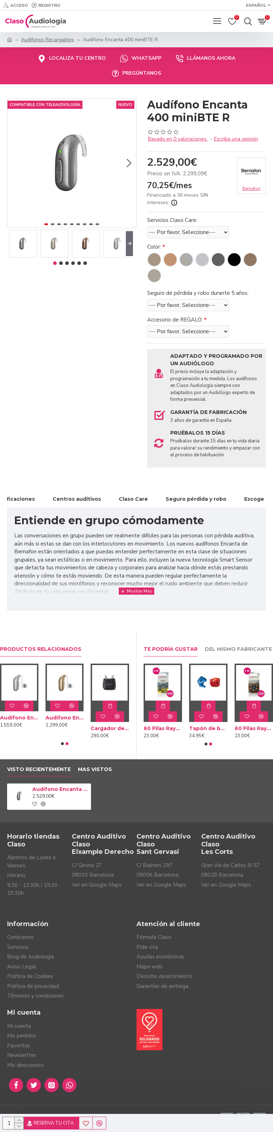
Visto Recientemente (39, 769)
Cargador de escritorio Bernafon (110, 728)
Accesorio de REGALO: (175, 319)
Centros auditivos (77, 499)
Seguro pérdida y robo (196, 499)
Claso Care (133, 499)
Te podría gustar (171, 649)
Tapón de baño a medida (208, 728)
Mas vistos (95, 769)
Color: (154, 246)
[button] (129, 163)
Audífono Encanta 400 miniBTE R (60, 789)
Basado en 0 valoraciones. (178, 138)
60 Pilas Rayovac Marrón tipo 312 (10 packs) (254, 728)
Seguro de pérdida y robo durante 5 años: (197, 293)
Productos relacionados (40, 649)
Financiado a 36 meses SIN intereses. (177, 199)
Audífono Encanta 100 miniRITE (65, 717)
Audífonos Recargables (47, 39)
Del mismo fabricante (238, 649)
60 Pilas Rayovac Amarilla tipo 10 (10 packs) (163, 728)
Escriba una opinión (236, 138)
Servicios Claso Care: (172, 220)
